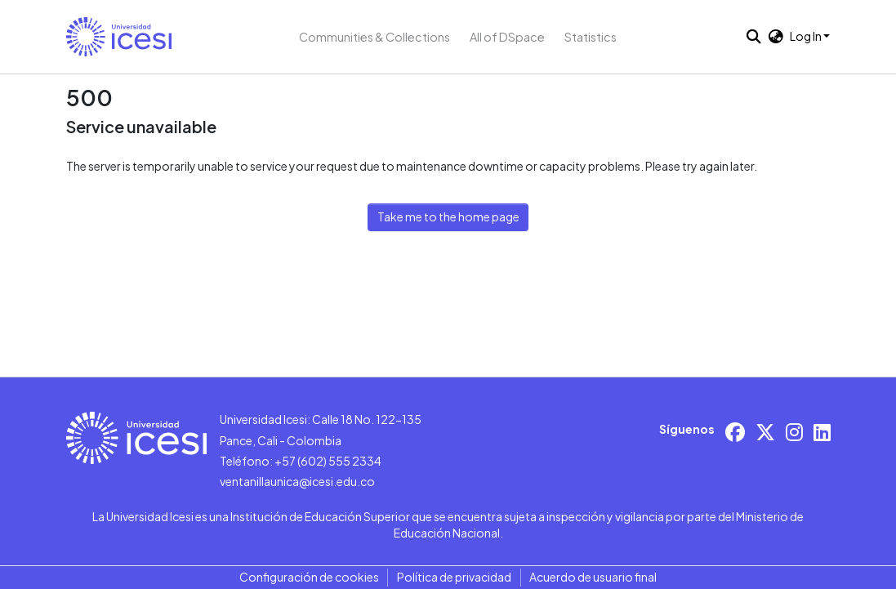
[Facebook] (735, 432)
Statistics (590, 36)
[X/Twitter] (765, 432)
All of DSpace (507, 36)
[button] (119, 36)
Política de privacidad (454, 576)
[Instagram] (794, 432)
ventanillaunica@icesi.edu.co (297, 481)
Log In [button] (806, 36)
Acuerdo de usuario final (593, 576)
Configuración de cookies (309, 576)
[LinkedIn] (822, 432)
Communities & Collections (374, 36)
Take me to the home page (448, 216)
